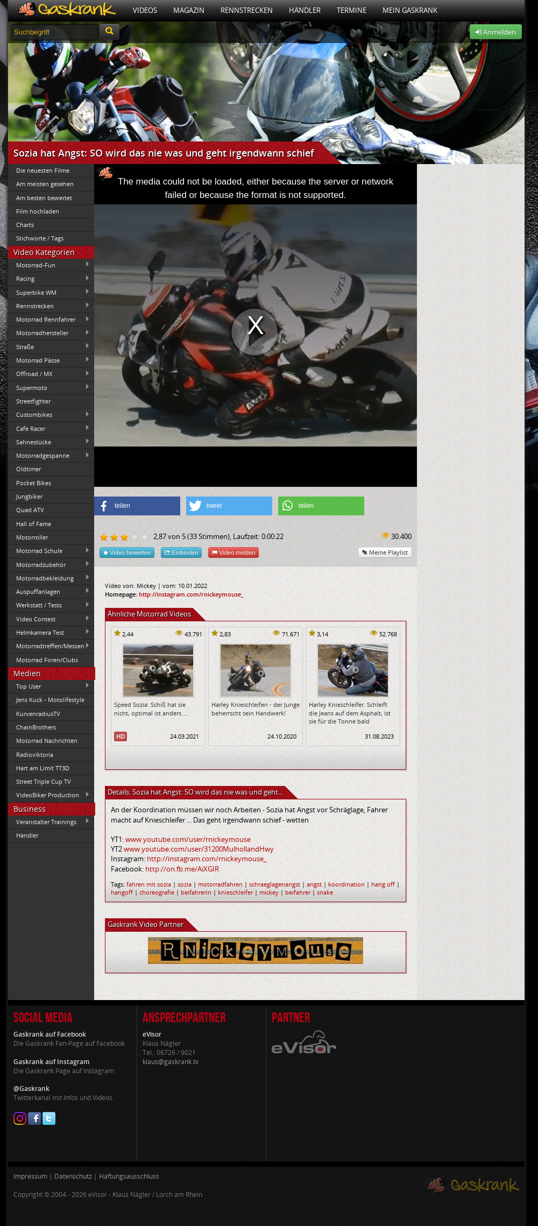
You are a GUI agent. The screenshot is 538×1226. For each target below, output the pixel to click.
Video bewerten (127, 552)
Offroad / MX (49, 374)
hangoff (122, 892)
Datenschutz (73, 1176)
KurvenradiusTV (38, 714)
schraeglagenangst (274, 884)
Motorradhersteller (49, 333)
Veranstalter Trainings (49, 821)
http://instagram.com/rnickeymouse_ (191, 594)
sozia (185, 884)
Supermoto (49, 387)
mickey (269, 892)
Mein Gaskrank (410, 10)
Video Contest (49, 618)
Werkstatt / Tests (49, 605)
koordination (346, 884)
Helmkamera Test (49, 632)
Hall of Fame (33, 524)
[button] (137, 506)
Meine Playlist (385, 552)
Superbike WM (49, 292)
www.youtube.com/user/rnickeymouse (188, 839)
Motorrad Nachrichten (46, 740)
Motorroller (32, 537)
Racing (49, 278)
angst (314, 884)
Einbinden (181, 552)
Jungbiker (29, 496)
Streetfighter (33, 401)
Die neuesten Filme (42, 170)
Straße (49, 346)
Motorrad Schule (49, 551)
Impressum (30, 1176)
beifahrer (297, 892)
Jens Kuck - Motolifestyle (50, 700)
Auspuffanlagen (49, 591)
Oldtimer (28, 469)
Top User (49, 686)
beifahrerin (196, 892)
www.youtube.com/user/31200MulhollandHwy (199, 849)
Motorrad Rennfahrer (49, 319)
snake (325, 892)
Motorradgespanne (49, 455)
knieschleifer (235, 892)
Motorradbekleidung (49, 577)
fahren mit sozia (148, 884)
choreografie (156, 892)
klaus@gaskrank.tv (171, 1061)
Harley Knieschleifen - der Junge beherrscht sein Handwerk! (255, 708)
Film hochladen (37, 211)
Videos (145, 10)
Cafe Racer (49, 428)
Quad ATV (30, 510)
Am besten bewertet (44, 198)
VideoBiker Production (49, 795)
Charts (25, 225)
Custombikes (49, 414)
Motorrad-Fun (49, 264)
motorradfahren (220, 884)
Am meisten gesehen (45, 184)
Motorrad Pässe (49, 360)
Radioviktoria (34, 754)
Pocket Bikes (33, 483)
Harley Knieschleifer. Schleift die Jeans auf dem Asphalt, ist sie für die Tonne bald (350, 712)
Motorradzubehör (49, 564)
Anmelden (496, 32)
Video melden (233, 552)
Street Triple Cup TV (43, 781)
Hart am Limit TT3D (42, 768)
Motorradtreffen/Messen (49, 646)
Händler (305, 10)
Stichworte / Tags (39, 238)
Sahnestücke (49, 441)
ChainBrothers (36, 727)
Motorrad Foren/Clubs (47, 660)
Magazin (188, 10)
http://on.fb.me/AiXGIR (182, 869)
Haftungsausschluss (129, 1176)
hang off (383, 884)
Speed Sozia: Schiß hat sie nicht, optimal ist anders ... (151, 708)
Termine (351, 10)
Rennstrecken (247, 10)
